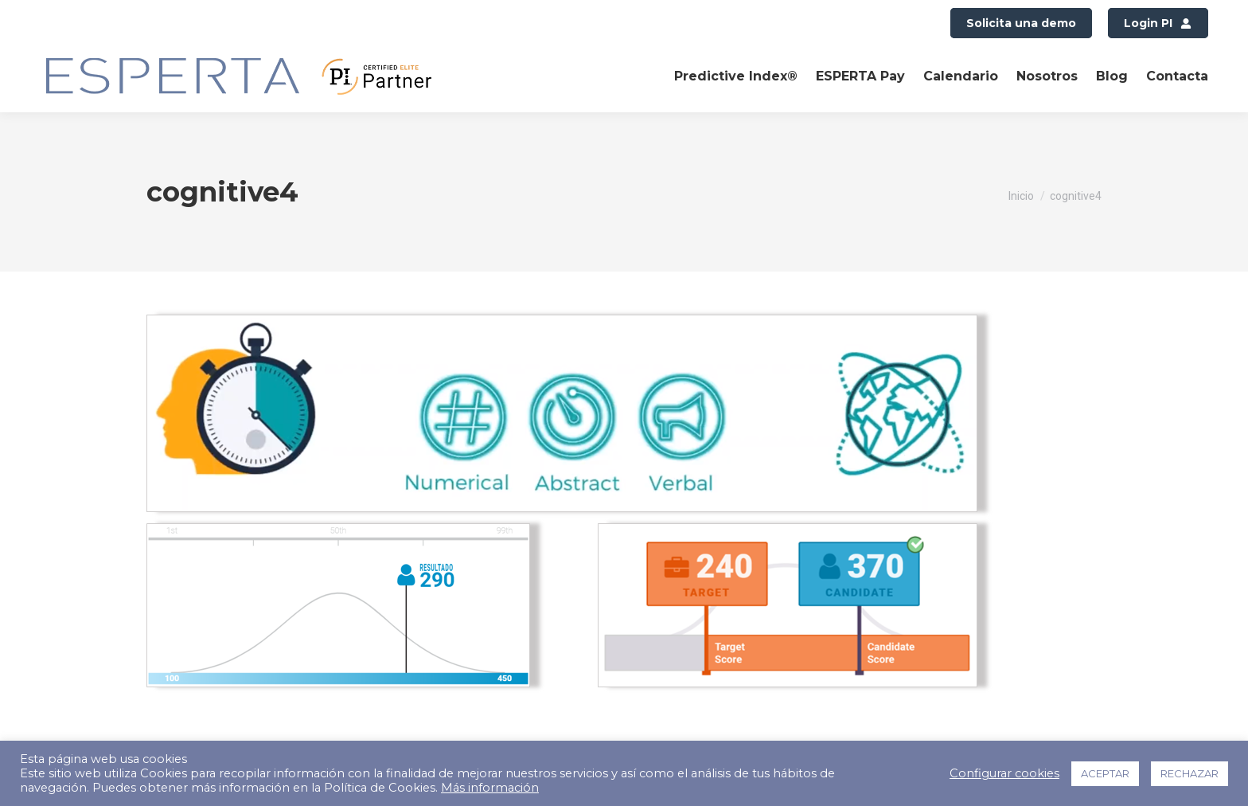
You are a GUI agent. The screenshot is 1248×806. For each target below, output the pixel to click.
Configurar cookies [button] (1004, 773)
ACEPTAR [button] (1105, 773)
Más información (490, 788)
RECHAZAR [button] (1189, 773)
